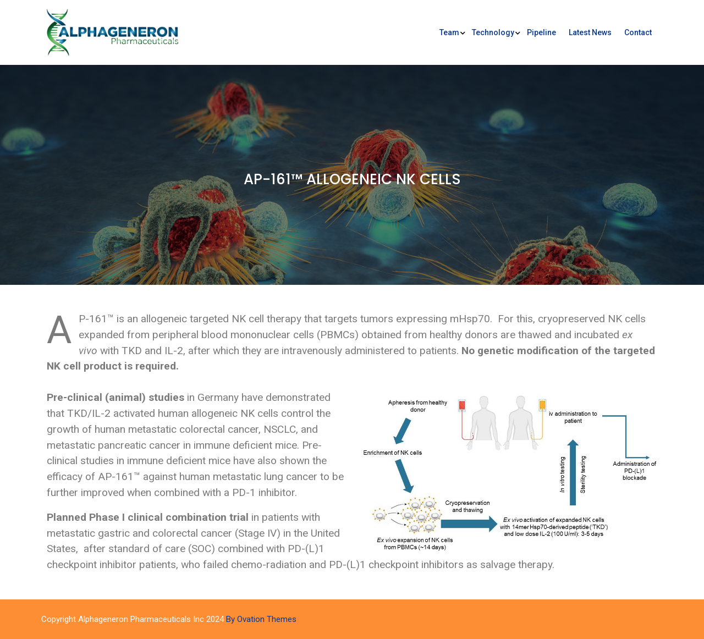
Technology (493, 32)
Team (449, 32)
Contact (638, 32)
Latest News (590, 32)
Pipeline (541, 32)
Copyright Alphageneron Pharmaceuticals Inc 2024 (168, 619)
